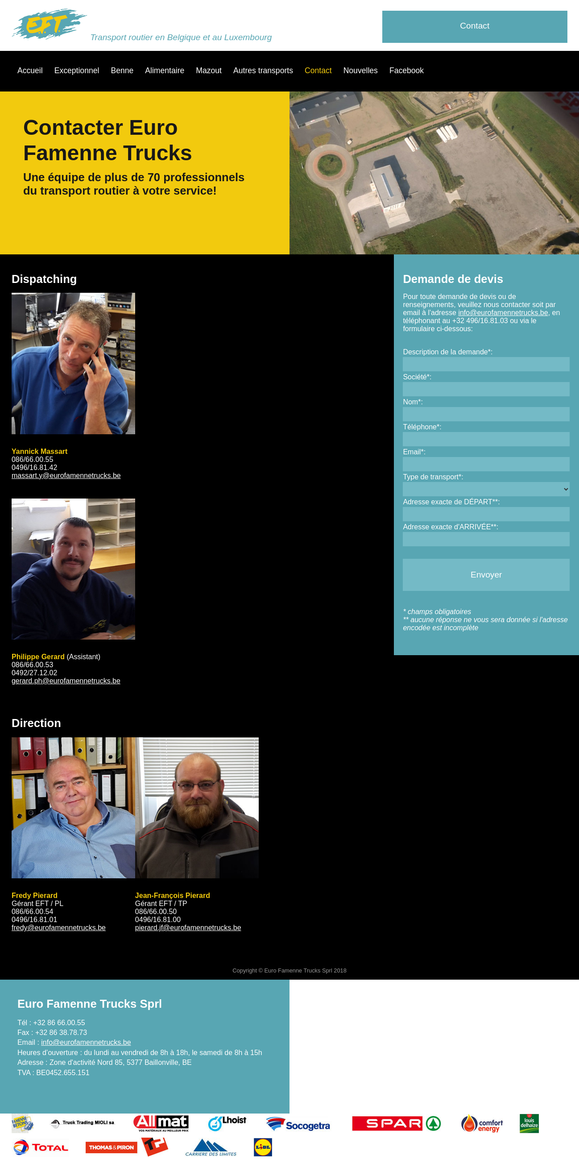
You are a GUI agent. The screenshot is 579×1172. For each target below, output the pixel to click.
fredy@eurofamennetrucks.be (59, 927)
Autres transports (263, 70)
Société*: (417, 377)
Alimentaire (164, 70)
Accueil (30, 70)
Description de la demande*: (447, 352)
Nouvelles (360, 70)
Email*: (414, 452)
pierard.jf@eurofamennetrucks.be (188, 927)
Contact (474, 25)
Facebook (406, 70)
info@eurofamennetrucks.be (503, 312)
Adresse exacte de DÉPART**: (451, 502)
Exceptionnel (76, 70)
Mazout (209, 70)
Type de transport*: (433, 477)
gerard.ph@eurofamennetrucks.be (66, 681)
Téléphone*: (422, 427)
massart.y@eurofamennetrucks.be (66, 475)
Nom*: (412, 402)
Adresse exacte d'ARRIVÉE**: (450, 527)
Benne (122, 70)
